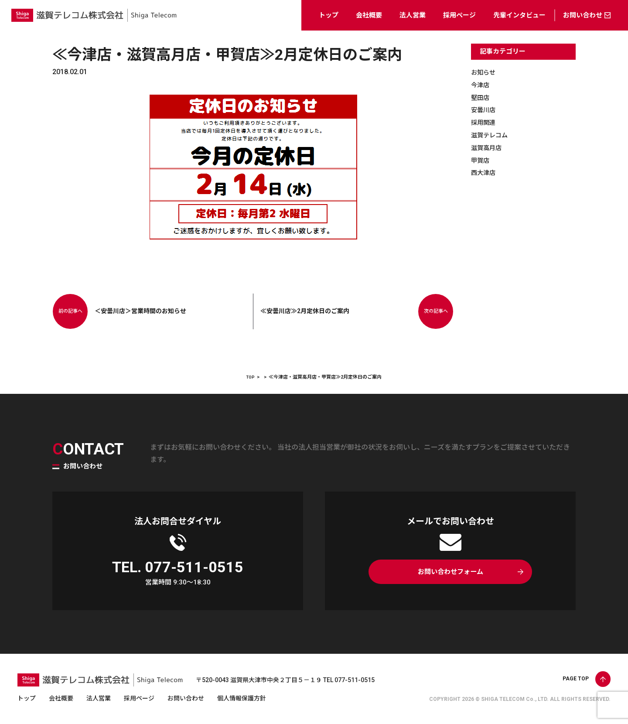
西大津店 (485, 172)
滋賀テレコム (492, 135)
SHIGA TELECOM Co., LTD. (515, 699)
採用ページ (459, 15)
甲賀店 (481, 160)
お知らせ (485, 72)
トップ (328, 15)
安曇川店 (485, 110)
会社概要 (369, 15)
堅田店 (481, 97)
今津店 (481, 85)
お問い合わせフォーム (450, 573)
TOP (251, 377)
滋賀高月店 (488, 147)
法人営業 (412, 15)
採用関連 (485, 122)
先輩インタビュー (519, 15)
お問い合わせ (582, 15)
